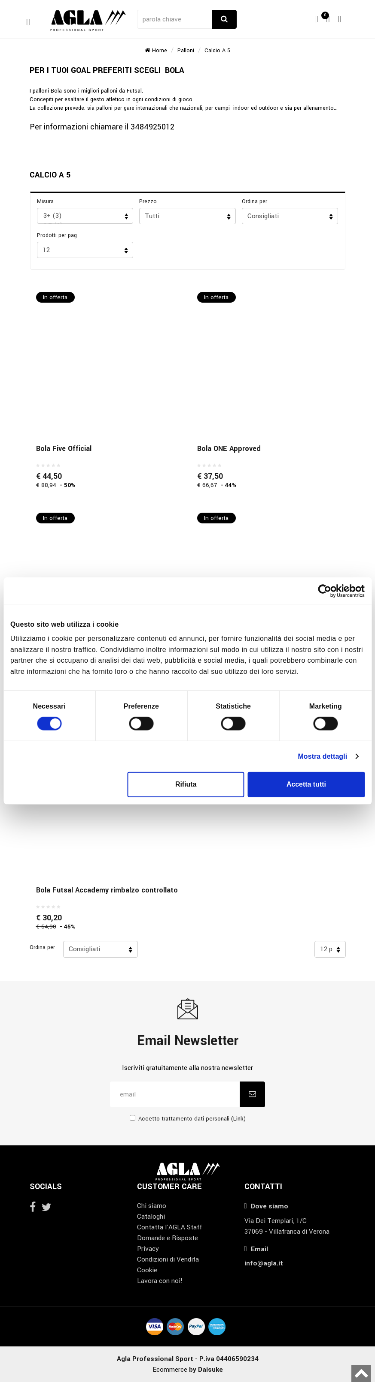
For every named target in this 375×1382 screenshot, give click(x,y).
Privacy (148, 1249)
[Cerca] (224, 19)
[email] (175, 1094)
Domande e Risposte (167, 1238)
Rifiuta (186, 784)
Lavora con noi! (160, 1281)
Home (156, 50)
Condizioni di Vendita (168, 1259)
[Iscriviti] (252, 1094)
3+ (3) (82, 216)
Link (238, 1119)
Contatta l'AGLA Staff (169, 1227)
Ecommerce (187, 1369)
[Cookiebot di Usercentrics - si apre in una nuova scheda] (327, 591)
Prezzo (148, 201)
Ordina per (254, 201)
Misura (45, 201)
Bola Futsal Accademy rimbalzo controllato (107, 890)
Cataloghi (151, 1216)
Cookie (147, 1270)
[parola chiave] (175, 19)
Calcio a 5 (217, 50)
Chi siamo (151, 1206)
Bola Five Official (63, 449)
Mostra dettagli (322, 756)
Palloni (185, 50)
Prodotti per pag (57, 235)
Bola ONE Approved (229, 449)
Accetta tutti (306, 784)
